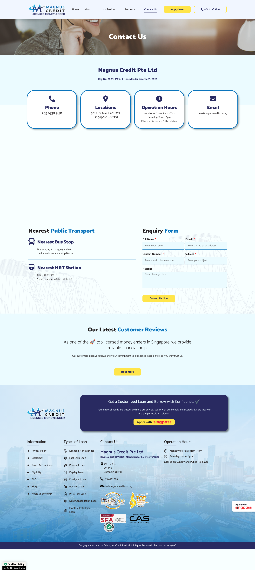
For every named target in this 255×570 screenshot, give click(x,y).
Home (75, 9)
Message (147, 269)
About (87, 9)
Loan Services (108, 9)
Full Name (148, 239)
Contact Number (152, 254)
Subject (190, 254)
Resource (130, 9)
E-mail (189, 239)
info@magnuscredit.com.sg (213, 113)
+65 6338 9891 (52, 113)
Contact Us (150, 9)
